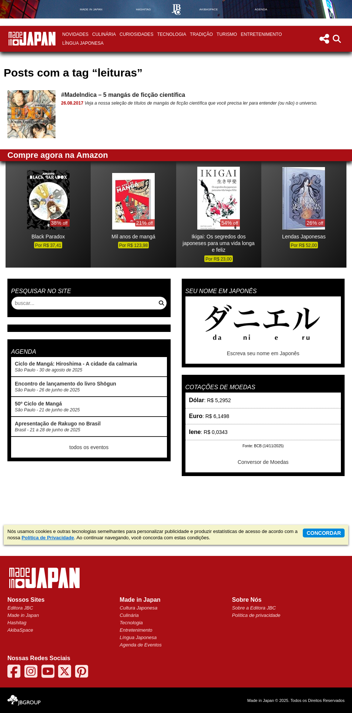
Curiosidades (136, 34)
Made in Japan (23, 615)
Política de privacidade (256, 615)
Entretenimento (261, 34)
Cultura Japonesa (138, 608)
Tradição (201, 34)
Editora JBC (20, 608)
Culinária (104, 34)
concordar (323, 533)
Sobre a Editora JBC (254, 608)
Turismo (227, 34)
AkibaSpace (20, 630)
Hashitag (16, 622)
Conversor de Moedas (263, 462)
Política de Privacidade (47, 537)
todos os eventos (88, 447)
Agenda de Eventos (140, 645)
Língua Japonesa (82, 43)
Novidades (75, 34)
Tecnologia (171, 34)
